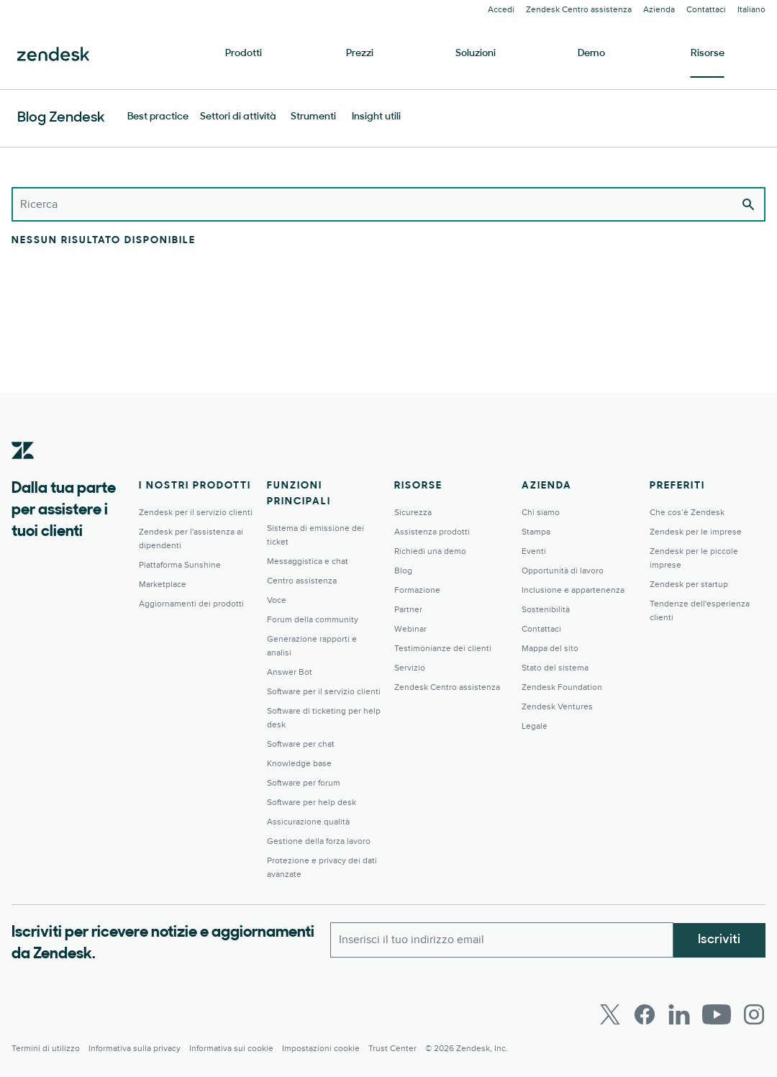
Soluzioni (475, 53)
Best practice (157, 117)
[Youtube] (716, 1014)
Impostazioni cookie (321, 1048)
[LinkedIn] (679, 1014)
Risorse (707, 53)
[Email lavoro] (501, 939)
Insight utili (376, 117)
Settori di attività (238, 117)
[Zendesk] (23, 472)
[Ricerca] (388, 204)
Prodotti (243, 53)
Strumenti (313, 117)
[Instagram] (753, 1014)
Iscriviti (719, 939)
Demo (591, 53)
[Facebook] (644, 1014)
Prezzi (359, 53)
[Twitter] (610, 1014)
